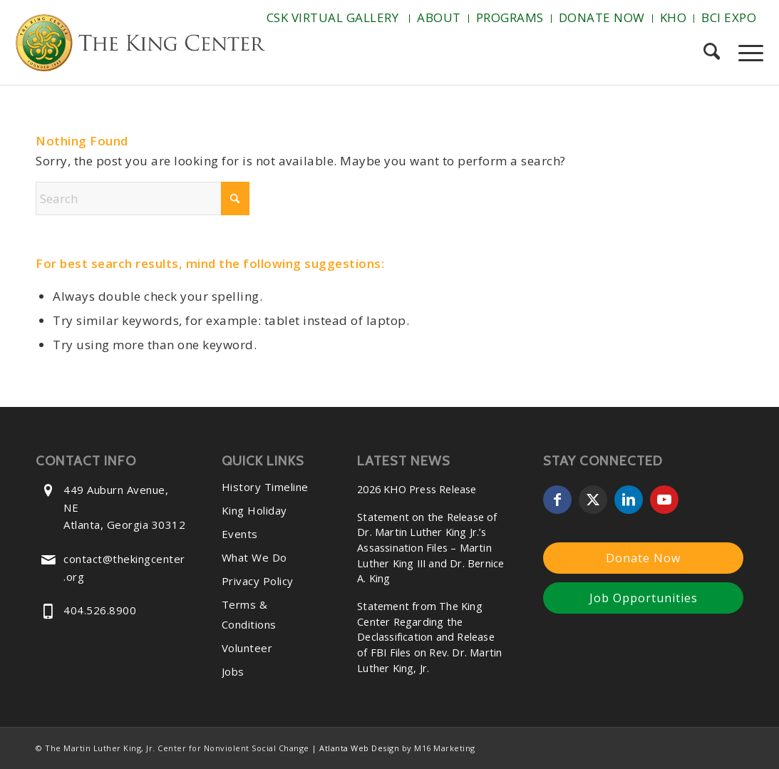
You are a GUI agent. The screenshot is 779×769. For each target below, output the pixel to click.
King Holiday (254, 510)
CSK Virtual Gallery (333, 17)
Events (240, 534)
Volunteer (247, 648)
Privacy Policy (258, 581)
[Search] (711, 52)
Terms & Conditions (249, 614)
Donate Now (602, 17)
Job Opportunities (643, 598)
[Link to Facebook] (557, 499)
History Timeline (265, 487)
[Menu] (746, 52)
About (439, 17)
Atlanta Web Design (359, 748)
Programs (510, 17)
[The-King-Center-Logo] (140, 45)
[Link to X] (593, 499)
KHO (673, 17)
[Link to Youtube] (664, 499)
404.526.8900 (99, 610)
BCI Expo (728, 17)
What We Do (254, 557)
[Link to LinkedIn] (628, 499)
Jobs (233, 671)
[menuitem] (334, 18)
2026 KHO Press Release (416, 489)
